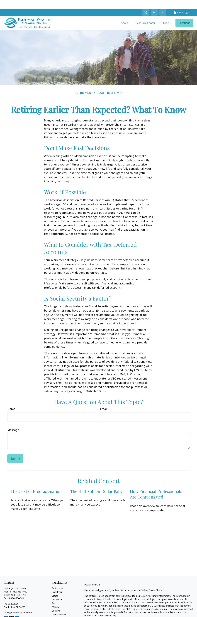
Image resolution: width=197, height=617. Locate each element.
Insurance (57, 590)
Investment (57, 582)
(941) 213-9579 (18, 579)
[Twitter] (145, 3)
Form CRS (95, 575)
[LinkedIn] (154, 3)
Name (11, 399)
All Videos (57, 608)
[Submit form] (15, 449)
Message (13, 420)
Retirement (57, 578)
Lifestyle (56, 601)
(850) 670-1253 (18, 585)
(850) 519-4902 (19, 582)
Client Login (181, 3)
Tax (54, 593)
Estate (55, 586)
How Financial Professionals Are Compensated (156, 484)
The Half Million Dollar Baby (96, 482)
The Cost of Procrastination (36, 482)
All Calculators (59, 612)
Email (103, 399)
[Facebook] (162, 3)
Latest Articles (59, 605)
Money (55, 597)
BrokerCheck (155, 580)
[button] (125, 13)
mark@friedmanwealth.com (18, 603)
